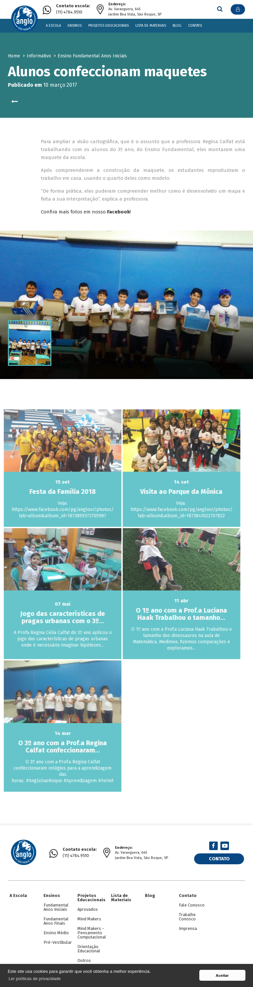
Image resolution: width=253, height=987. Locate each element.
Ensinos (75, 25)
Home (14, 56)
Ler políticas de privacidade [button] (35, 978)
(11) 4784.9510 (73, 9)
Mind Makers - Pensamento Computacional (91, 932)
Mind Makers (89, 918)
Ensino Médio (56, 932)
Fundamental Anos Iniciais (56, 907)
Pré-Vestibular (57, 942)
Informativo (39, 56)
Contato (195, 25)
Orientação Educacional (88, 948)
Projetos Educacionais (108, 25)
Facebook (118, 212)
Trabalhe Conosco (187, 916)
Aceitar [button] (222, 975)
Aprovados (87, 909)
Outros (84, 960)
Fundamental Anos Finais (56, 921)
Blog (177, 25)
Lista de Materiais (150, 25)
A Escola (53, 25)
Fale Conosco (192, 905)
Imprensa (188, 928)
